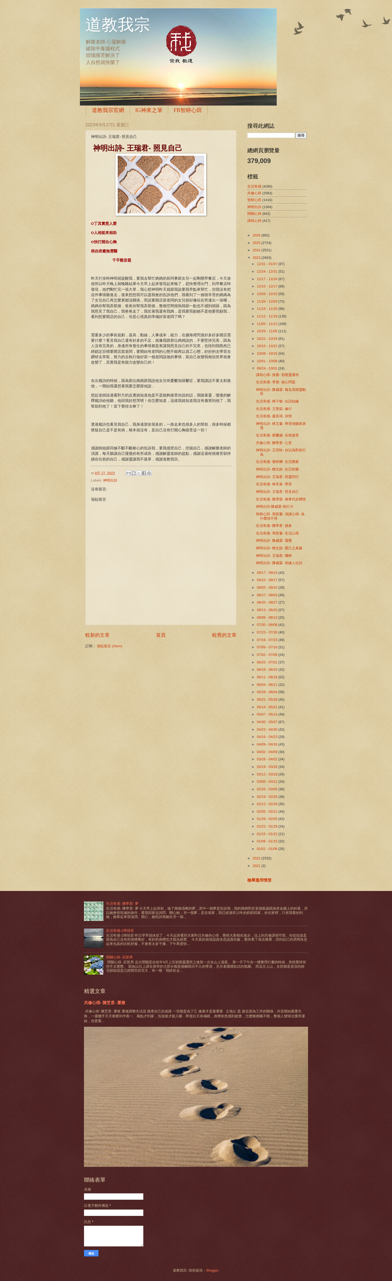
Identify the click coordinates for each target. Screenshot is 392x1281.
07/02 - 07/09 (267, 655)
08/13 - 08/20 (267, 610)
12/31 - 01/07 (267, 264)
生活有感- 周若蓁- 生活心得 (277, 533)
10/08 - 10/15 (267, 353)
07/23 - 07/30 (267, 632)
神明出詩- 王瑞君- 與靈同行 (277, 477)
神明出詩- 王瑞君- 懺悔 (274, 556)
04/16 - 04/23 (267, 737)
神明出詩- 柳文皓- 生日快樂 (277, 469)
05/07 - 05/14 (267, 714)
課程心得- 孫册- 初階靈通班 (277, 375)
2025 (257, 243)
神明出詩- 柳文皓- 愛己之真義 (279, 548)
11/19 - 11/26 (267, 309)
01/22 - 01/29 (267, 826)
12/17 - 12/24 (267, 279)
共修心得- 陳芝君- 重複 (104, 1002)
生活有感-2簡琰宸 (120, 930)
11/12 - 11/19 (267, 316)
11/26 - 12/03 (267, 301)
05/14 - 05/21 (267, 707)
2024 (257, 250)
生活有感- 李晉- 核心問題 (275, 382)
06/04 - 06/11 (267, 685)
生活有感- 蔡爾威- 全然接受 (277, 435)
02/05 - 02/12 (267, 811)
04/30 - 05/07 (267, 722)
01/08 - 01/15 (267, 841)
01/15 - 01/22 (267, 834)
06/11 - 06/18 (267, 677)
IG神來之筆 (149, 110)
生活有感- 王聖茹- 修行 (274, 409)
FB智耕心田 (188, 110)
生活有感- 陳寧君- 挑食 (274, 526)
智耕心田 (254, 200)
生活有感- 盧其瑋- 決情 (274, 416)
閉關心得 (254, 214)
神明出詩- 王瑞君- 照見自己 (277, 492)
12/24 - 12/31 (267, 271)
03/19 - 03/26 (267, 767)
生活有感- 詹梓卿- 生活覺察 (277, 462)
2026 (257, 235)
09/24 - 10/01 (267, 368)
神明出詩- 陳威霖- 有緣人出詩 (279, 563)
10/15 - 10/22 (267, 346)
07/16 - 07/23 (267, 640)
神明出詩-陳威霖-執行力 (274, 506)
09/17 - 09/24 (267, 573)
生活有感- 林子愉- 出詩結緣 (277, 401)
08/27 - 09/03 (267, 595)
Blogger (212, 1270)
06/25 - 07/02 (267, 662)
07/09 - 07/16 (267, 647)
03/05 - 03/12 (267, 782)
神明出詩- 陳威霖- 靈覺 (274, 540)
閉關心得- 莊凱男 (119, 957)
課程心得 (254, 221)
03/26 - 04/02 (267, 759)
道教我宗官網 (108, 110)
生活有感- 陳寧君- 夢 (122, 904)
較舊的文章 (224, 635)
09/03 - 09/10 (267, 587)
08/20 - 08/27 (267, 602)
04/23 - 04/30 (267, 729)
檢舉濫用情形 (259, 880)
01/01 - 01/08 (267, 849)
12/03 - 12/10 (267, 294)
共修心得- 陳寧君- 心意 (274, 443)
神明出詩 (110, 480)
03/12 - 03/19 (267, 774)
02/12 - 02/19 (267, 804)
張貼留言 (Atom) (109, 646)
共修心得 (254, 193)
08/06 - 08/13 (267, 617)
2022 (257, 858)
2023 (257, 258)
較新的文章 (97, 635)
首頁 (161, 635)
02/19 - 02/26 (267, 797)
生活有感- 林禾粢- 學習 (274, 484)
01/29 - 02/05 (267, 819)
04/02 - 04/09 (267, 752)
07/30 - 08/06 (267, 625)
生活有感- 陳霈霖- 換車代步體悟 (281, 499)
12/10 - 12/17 (267, 286)
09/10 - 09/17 (267, 580)
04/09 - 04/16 (267, 744)
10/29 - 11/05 (267, 331)
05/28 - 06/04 (267, 692)
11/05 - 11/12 (267, 324)
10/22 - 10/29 (267, 339)
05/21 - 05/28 (267, 699)
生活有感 (254, 186)
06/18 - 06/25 (267, 669)
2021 (257, 866)
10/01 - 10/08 (267, 361)
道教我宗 (117, 25)
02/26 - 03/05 (267, 789)
